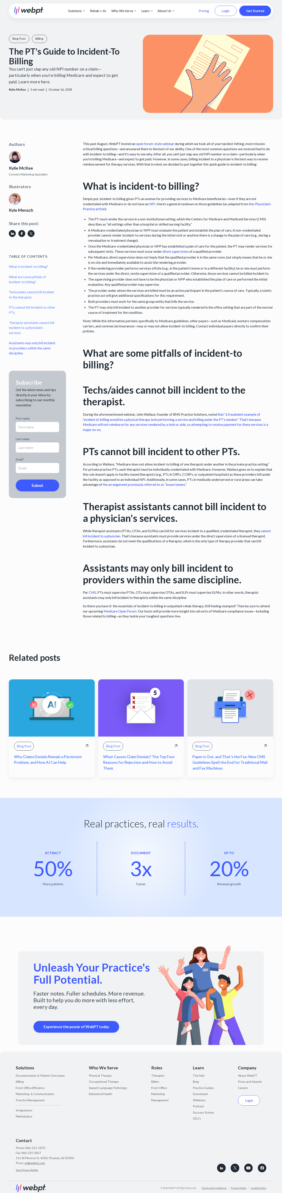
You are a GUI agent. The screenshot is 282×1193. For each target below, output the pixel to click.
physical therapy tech (141, 419)
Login (226, 10)
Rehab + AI (98, 11)
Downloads (200, 1094)
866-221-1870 (35, 1148)
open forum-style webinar (155, 144)
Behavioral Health (100, 1094)
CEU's (197, 1118)
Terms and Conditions (214, 1188)
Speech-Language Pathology (108, 1088)
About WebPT (247, 1075)
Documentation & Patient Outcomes (40, 1075)
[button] (76, 10)
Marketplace (24, 1116)
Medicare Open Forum (120, 611)
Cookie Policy (258, 1188)
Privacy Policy (239, 1188)
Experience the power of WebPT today (76, 1026)
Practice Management (30, 1100)
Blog (196, 1081)
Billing (20, 1081)
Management (160, 1100)
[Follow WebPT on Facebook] (262, 1168)
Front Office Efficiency (30, 1088)
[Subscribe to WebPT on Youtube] (248, 1168)
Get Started (255, 10)
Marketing (158, 1094)
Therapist (157, 1075)
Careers (243, 1088)
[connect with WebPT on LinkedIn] (221, 1168)
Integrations (24, 1110)
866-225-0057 (31, 1153)
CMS (92, 592)
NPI (152, 204)
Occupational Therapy (104, 1081)
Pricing (204, 11)
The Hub (199, 1075)
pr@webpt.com (35, 1163)
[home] (29, 10)
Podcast (198, 1106)
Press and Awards (250, 1081)
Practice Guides (203, 1088)
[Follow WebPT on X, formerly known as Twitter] (235, 1168)
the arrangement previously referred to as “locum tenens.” (145, 484)
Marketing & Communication (35, 1094)
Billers (155, 1081)
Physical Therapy (100, 1075)
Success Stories (203, 1112)
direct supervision (175, 251)
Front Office (159, 1088)
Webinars (199, 1100)
